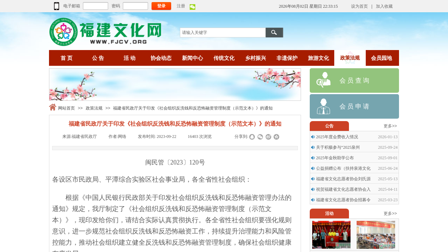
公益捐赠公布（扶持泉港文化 (343, 168)
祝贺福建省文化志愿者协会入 (343, 189)
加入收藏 (384, 6)
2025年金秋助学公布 (335, 157)
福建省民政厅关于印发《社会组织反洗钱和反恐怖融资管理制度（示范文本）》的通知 (193, 108)
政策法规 (94, 108)
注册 (181, 6)
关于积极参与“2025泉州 (338, 147)
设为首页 (359, 6)
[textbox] (223, 32)
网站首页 (66, 108)
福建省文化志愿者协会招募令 (343, 199)
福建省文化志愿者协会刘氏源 (343, 178)
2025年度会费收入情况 (337, 136)
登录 (161, 6)
